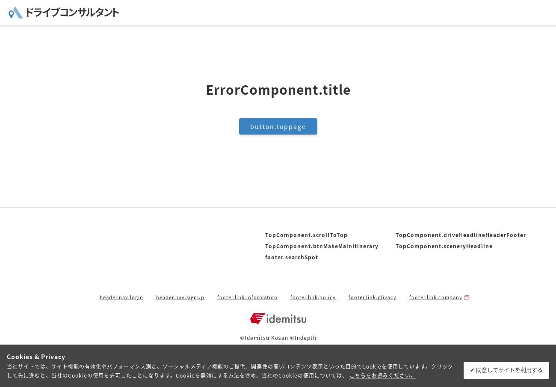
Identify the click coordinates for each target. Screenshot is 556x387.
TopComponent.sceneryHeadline (444, 246)
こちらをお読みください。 (382, 375)
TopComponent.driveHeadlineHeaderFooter (461, 235)
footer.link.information (247, 297)
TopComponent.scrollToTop (306, 235)
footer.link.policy (313, 297)
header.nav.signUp (180, 297)
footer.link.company (435, 297)
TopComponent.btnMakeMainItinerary (322, 246)
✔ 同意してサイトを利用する (506, 369)
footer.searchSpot (291, 257)
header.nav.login (121, 297)
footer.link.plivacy (372, 297)
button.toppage (278, 126)
